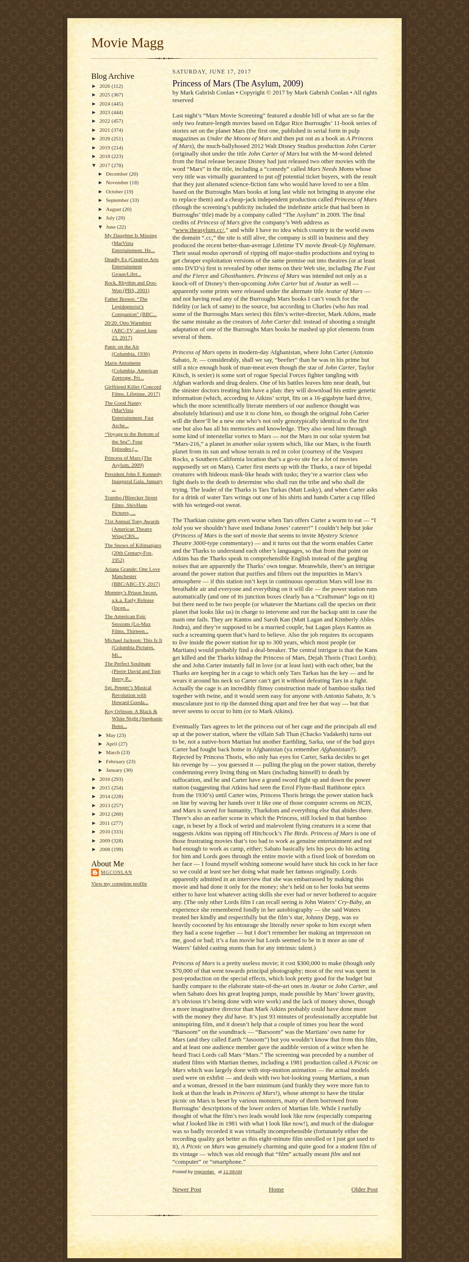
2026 (105, 86)
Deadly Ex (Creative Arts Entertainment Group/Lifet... (132, 266)
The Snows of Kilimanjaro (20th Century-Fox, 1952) (133, 552)
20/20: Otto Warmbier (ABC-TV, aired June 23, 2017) (131, 330)
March (113, 752)
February (116, 761)
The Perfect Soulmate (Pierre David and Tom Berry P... (132, 671)
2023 (105, 112)
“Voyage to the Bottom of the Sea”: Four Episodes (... (132, 441)
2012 (105, 814)
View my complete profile (119, 883)
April (112, 744)
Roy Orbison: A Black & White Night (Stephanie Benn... (133, 718)
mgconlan (116, 872)
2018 (105, 156)
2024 (105, 103)
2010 (105, 831)
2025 (105, 94)
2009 (105, 840)
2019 (105, 147)
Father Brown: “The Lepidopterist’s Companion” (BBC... (131, 306)
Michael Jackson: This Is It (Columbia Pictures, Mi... (133, 647)
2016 (105, 779)
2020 (105, 138)
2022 (105, 121)
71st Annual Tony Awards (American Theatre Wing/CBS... (132, 528)
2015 (105, 787)
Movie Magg (127, 42)
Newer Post (186, 1189)
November (118, 182)
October (115, 191)
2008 (105, 849)
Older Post (365, 1189)
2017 (105, 165)
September (118, 200)
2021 (105, 130)
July (111, 218)
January (115, 770)
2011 (105, 823)
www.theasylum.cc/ (199, 229)
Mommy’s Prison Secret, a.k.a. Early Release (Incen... (131, 599)
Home (276, 1189)
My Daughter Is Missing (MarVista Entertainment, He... (131, 242)
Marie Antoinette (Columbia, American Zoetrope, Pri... (131, 370)
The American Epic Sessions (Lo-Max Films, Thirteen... (128, 623)
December (117, 174)
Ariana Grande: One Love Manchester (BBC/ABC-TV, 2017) (132, 576)
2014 (105, 796)
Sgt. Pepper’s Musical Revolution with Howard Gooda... (128, 694)
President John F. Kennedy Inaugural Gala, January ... (134, 481)
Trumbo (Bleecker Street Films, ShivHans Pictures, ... (131, 504)
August (114, 209)
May (111, 735)
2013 (105, 805)
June (111, 227)
